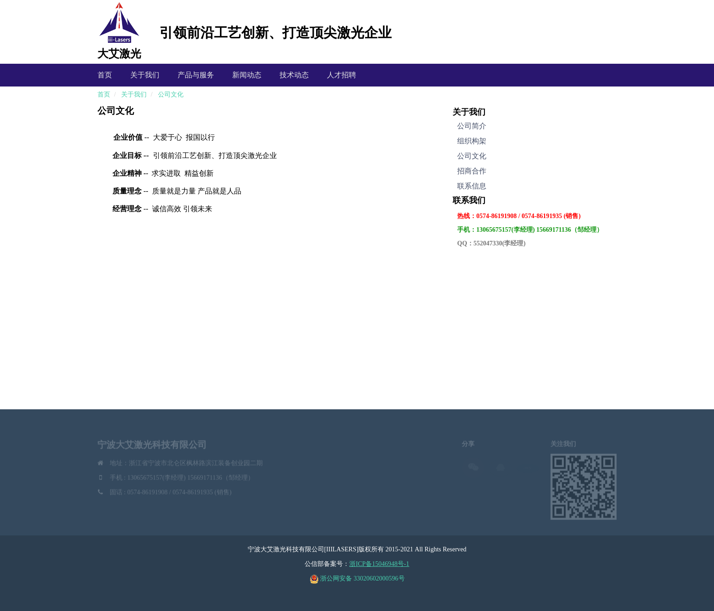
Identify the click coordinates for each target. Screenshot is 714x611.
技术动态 (294, 75)
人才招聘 (341, 75)
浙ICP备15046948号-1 (379, 563)
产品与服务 (196, 75)
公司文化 (171, 94)
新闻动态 (246, 75)
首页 (104, 75)
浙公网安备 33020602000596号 (357, 578)
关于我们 (144, 75)
